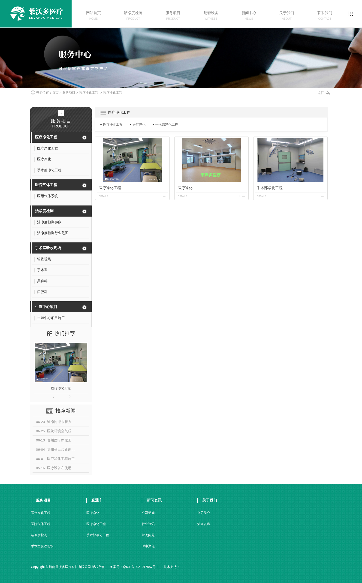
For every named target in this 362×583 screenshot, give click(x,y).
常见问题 (148, 535)
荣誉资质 (203, 524)
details (103, 196)
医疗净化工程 (88, 92)
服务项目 (68, 92)
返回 (323, 93)
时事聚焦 (148, 546)
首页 (55, 92)
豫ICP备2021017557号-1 (141, 567)
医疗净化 (139, 124)
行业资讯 (148, 524)
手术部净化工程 (166, 124)
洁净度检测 (44, 211)
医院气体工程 (46, 185)
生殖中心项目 (46, 307)
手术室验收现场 (48, 248)
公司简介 (203, 513)
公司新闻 (148, 513)
